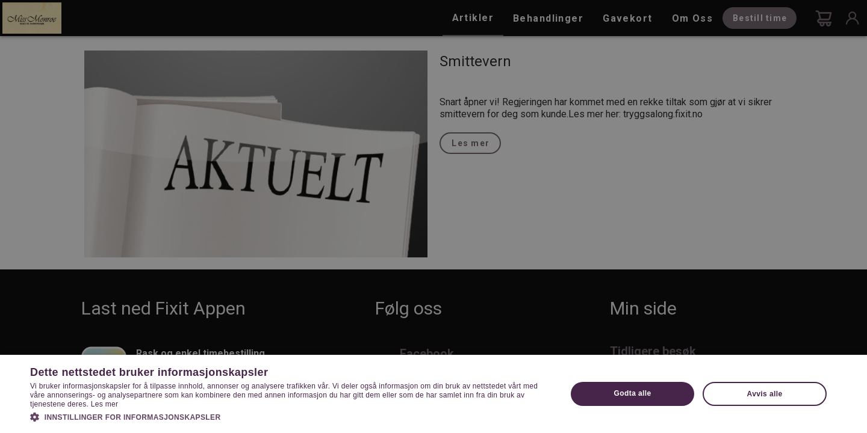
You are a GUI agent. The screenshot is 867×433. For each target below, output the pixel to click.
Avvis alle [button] (765, 394)
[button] (290, 416)
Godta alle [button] (632, 393)
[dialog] (433, 216)
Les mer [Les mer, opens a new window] (104, 404)
